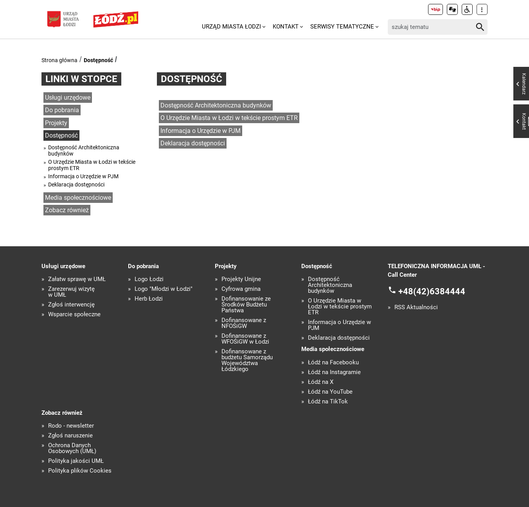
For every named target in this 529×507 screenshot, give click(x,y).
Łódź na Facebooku (333, 362)
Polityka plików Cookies (80, 471)
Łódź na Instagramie (334, 372)
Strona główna (59, 60)
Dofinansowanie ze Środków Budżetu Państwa (246, 305)
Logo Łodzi (149, 279)
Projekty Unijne (241, 279)
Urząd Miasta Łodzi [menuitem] (231, 26)
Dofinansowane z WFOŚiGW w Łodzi (245, 339)
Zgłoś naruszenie (70, 436)
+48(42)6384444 (431, 291)
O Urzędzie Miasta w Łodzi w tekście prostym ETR (91, 165)
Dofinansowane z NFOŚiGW (243, 323)
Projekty (56, 123)
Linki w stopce (81, 78)
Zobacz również (67, 210)
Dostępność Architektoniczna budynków (83, 150)
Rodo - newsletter (71, 426)
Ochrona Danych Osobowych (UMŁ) (72, 448)
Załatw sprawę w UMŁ (77, 279)
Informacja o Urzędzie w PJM (83, 176)
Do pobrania (62, 110)
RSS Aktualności (416, 307)
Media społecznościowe (78, 197)
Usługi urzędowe (67, 97)
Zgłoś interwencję (71, 305)
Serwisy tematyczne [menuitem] (342, 26)
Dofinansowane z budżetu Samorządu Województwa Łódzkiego (247, 360)
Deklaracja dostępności (76, 184)
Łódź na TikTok (328, 402)
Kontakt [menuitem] (286, 26)
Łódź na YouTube (330, 392)
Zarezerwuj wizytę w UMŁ (71, 292)
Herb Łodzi (149, 299)
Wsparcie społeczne (74, 314)
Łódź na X (320, 382)
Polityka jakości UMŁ (76, 461)
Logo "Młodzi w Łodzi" (164, 289)
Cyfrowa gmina (241, 289)
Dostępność (98, 60)
